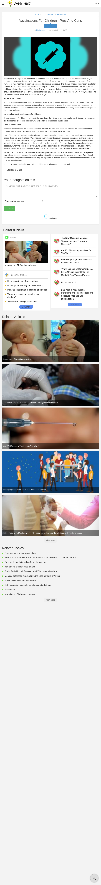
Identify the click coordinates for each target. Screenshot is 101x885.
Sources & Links (14, 170)
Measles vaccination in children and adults (27, 290)
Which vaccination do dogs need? (20, 580)
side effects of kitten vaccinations (20, 567)
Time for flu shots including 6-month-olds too (25, 562)
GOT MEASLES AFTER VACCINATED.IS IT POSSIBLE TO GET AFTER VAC (41, 557)
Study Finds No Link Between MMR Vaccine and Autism (31, 571)
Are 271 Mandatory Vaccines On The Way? (76, 252)
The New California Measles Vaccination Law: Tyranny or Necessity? (74, 241)
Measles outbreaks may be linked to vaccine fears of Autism (32, 576)
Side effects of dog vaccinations (22, 301)
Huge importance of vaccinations (22, 281)
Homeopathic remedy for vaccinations (25, 285)
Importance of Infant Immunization (21, 265)
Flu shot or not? (68, 282)
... (43, 14)
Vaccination (10, 590)
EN (97, 3)
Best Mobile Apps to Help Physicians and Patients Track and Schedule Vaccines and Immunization (77, 294)
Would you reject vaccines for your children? (23, 295)
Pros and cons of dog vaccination (20, 553)
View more (26, 307)
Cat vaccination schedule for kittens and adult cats (28, 585)
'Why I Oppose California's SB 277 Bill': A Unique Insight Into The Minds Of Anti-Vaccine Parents (77, 272)
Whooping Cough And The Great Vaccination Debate (76, 261)
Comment (10, 209)
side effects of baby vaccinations (20, 594)
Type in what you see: (14, 201)
